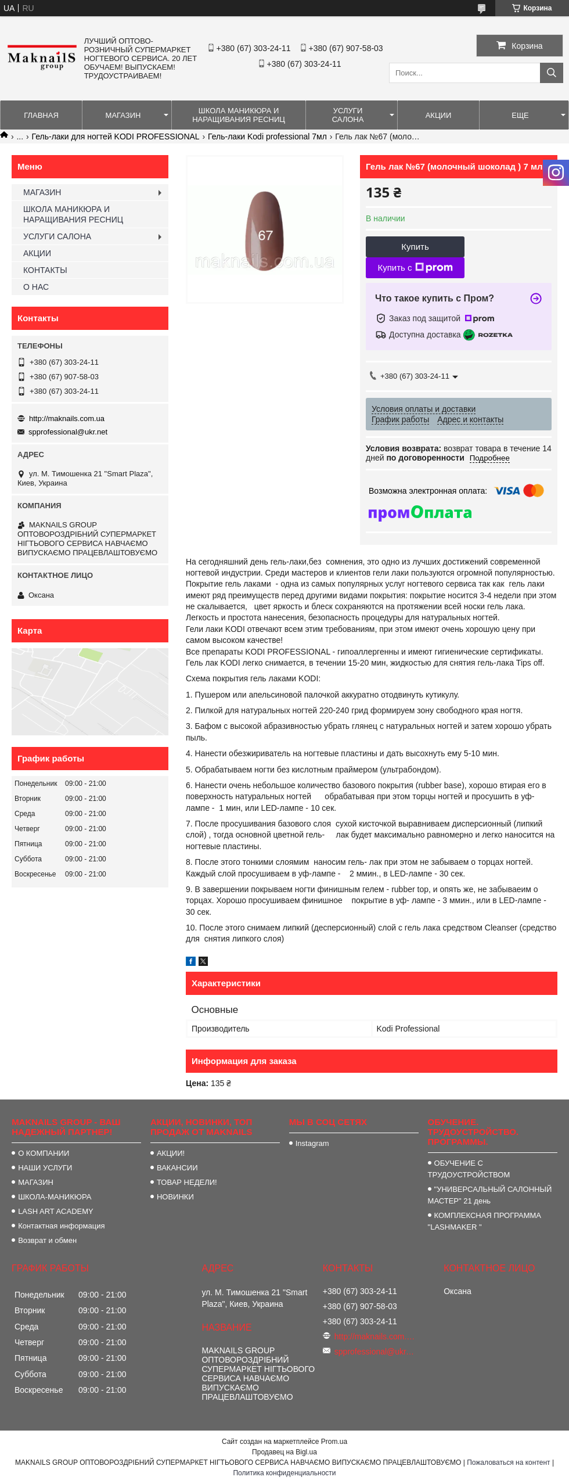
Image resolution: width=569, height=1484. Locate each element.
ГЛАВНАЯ (41, 115)
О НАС (36, 287)
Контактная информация (61, 1225)
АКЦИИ (439, 115)
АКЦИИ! (171, 1153)
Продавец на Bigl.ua (284, 1452)
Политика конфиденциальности (284, 1473)
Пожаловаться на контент (508, 1462)
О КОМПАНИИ (43, 1153)
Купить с (414, 268)
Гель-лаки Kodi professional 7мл (267, 136)
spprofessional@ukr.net (67, 431)
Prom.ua (334, 1442)
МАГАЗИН (123, 115)
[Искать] (551, 73)
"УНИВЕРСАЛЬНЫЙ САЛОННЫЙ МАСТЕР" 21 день (490, 1195)
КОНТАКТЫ (45, 270)
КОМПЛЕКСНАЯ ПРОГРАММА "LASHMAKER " (484, 1221)
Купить (414, 246)
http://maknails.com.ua (67, 418)
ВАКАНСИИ (177, 1167)
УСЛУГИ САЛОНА (348, 115)
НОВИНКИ (175, 1196)
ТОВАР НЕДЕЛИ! (187, 1182)
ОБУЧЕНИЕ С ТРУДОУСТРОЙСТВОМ (469, 1169)
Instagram (312, 1143)
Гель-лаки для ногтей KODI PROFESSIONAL (116, 136)
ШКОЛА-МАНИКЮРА (54, 1196)
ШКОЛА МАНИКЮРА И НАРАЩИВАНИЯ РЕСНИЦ (238, 115)
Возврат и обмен (47, 1240)
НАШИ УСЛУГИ (45, 1167)
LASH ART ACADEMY (55, 1211)
